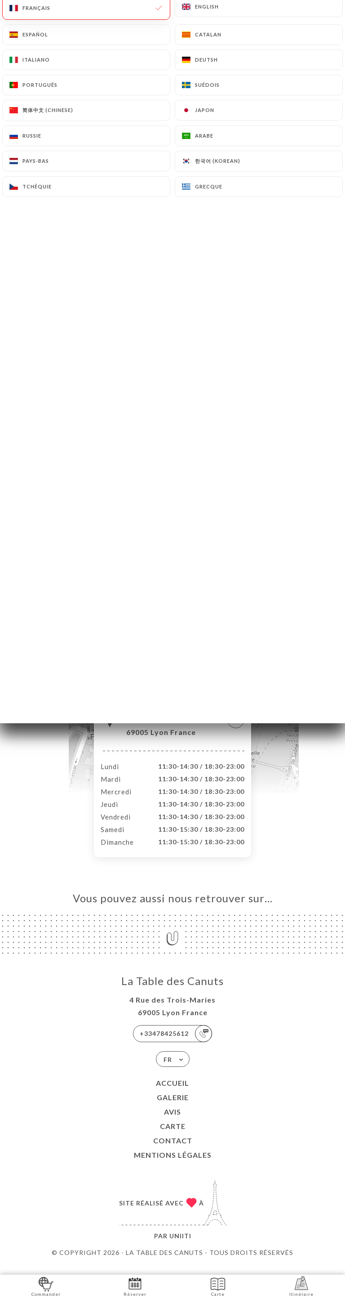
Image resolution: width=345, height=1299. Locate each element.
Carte (173, 1135)
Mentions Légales (173, 1164)
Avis (172, 1121)
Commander (46, 1286)
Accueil (172, 1092)
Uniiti (180, 1245)
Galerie (173, 1106)
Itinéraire (301, 1286)
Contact (172, 1150)
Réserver (135, 1286)
